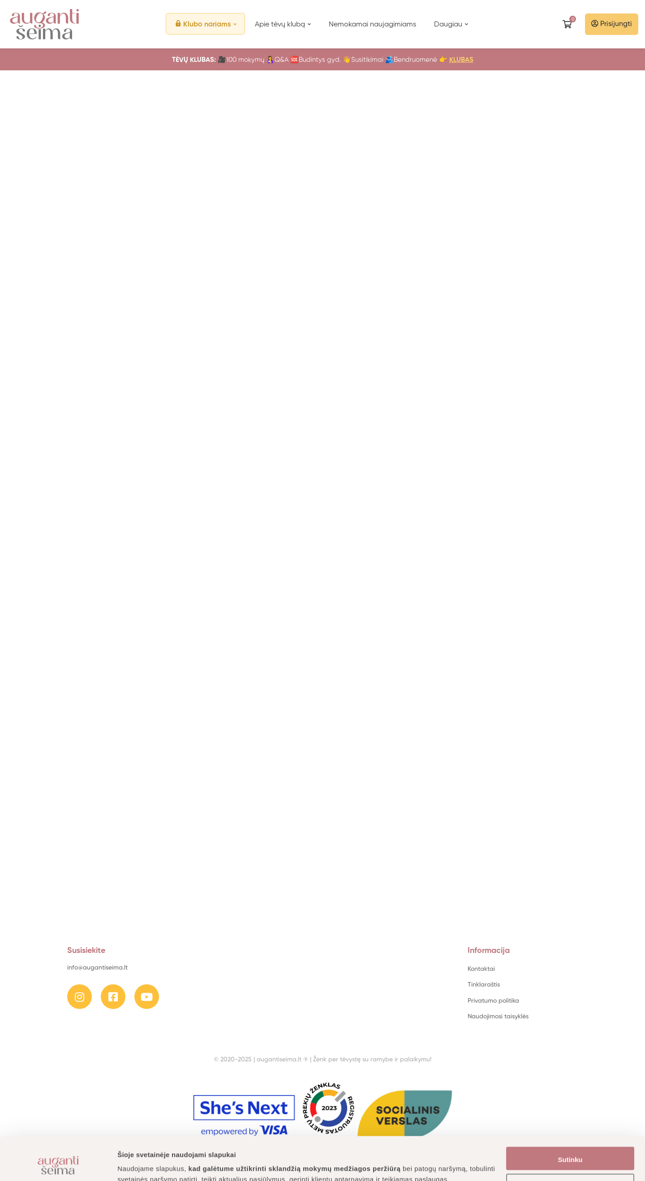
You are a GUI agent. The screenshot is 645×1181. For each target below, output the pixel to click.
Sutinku (570, 1119)
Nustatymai (570, 1145)
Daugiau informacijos (152, 1163)
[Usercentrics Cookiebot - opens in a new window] (58, 1163)
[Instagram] (79, 996)
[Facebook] (113, 996)
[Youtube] (146, 996)
